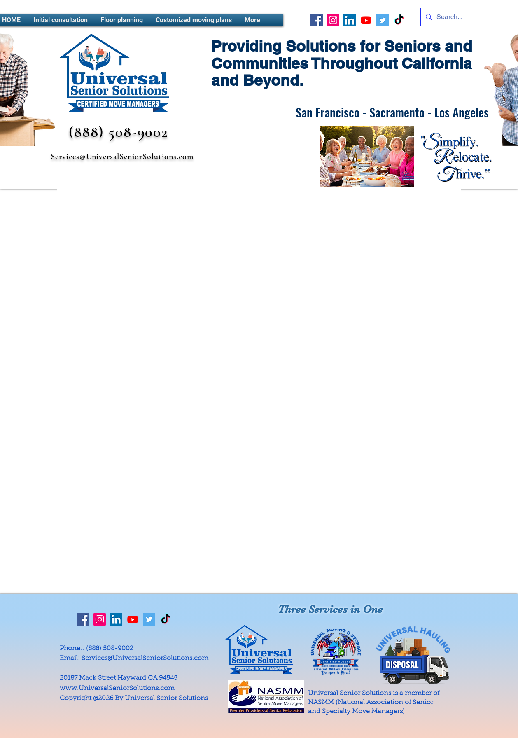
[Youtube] (366, 20)
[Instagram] (333, 20)
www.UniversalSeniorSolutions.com (117, 688)
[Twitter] (382, 20)
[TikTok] (399, 20)
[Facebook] (316, 20)
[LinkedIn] (349, 20)
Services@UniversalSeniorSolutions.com (122, 157)
